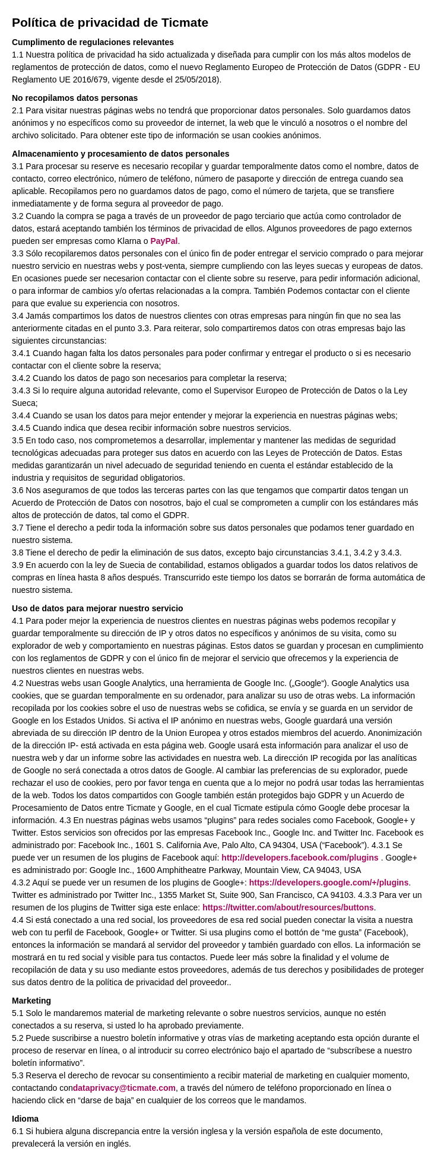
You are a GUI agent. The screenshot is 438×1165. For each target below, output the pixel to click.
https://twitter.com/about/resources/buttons (288, 907)
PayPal (163, 241)
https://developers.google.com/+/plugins (329, 882)
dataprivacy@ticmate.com (124, 1088)
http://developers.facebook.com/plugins (299, 857)
